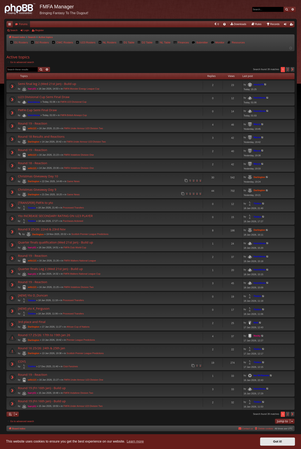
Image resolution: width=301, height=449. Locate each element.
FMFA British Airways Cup (73, 115)
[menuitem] (216, 24)
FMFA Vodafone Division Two (79, 287)
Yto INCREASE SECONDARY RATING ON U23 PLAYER (55, 216)
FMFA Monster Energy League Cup (81, 88)
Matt (256, 322)
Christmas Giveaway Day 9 (37, 189)
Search (14, 30)
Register (39, 30)
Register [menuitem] (292, 25)
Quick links (10, 25)
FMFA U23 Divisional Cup (73, 102)
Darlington (33, 141)
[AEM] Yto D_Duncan (33, 295)
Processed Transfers (73, 207)
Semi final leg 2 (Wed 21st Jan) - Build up (47, 84)
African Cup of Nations (78, 326)
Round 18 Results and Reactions (41, 136)
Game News (73, 181)
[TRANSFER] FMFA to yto (35, 203)
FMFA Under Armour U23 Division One (83, 379)
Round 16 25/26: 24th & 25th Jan (41, 348)
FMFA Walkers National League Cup (82, 273)
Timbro (32, 208)
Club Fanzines (70, 366)
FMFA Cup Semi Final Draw (37, 110)
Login (26, 30)
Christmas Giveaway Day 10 (38, 176)
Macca (257, 124)
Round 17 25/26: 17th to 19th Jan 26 (44, 335)
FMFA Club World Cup (74, 247)
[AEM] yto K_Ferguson (34, 308)
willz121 (32, 128)
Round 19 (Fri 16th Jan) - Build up (42, 388)
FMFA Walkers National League (80, 260)
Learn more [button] (135, 441)
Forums (23, 24)
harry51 (32, 88)
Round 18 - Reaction (32, 163)
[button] (292, 69)
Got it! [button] (277, 441)
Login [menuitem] (286, 25)
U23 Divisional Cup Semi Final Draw (43, 97)
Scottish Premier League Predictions (89, 234)
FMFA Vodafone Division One (79, 155)
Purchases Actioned (73, 221)
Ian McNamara (261, 375)
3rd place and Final (31, 322)
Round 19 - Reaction (32, 123)
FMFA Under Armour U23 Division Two (83, 128)
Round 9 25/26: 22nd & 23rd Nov (41, 229)
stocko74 (259, 84)
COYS (22, 361)
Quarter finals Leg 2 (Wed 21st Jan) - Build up (50, 269)
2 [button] (287, 69)
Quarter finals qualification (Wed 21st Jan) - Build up (55, 242)
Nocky (257, 335)
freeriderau (34, 102)
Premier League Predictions (81, 340)
